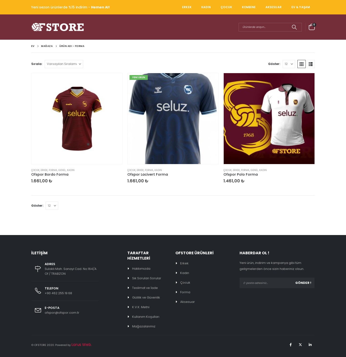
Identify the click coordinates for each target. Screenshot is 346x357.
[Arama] (294, 27)
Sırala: (36, 64)
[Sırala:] (64, 64)
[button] (301, 64)
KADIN (206, 7)
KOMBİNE (249, 7)
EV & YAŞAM (300, 7)
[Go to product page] (76, 118)
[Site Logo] (57, 27)
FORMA (53, 170)
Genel (62, 170)
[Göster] (289, 64)
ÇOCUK (226, 7)
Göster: (274, 64)
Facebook (290, 345)
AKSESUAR (274, 7)
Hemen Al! (100, 7)
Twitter (300, 345)
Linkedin (310, 345)
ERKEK (187, 7)
